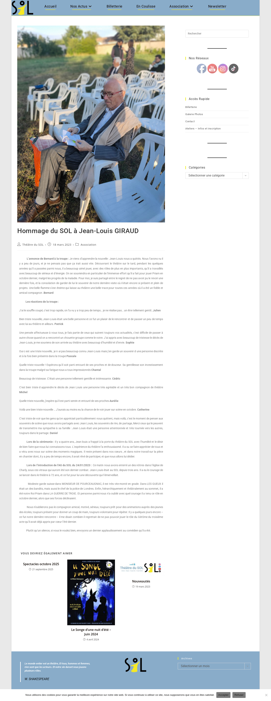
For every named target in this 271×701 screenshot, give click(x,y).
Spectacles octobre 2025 (41, 564)
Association (88, 244)
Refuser (238, 694)
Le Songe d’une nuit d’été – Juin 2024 (91, 632)
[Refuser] (266, 695)
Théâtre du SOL (33, 244)
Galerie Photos (194, 114)
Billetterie (191, 107)
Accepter (223, 694)
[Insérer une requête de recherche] (217, 34)
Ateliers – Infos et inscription (203, 128)
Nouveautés (141, 581)
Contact (190, 121)
